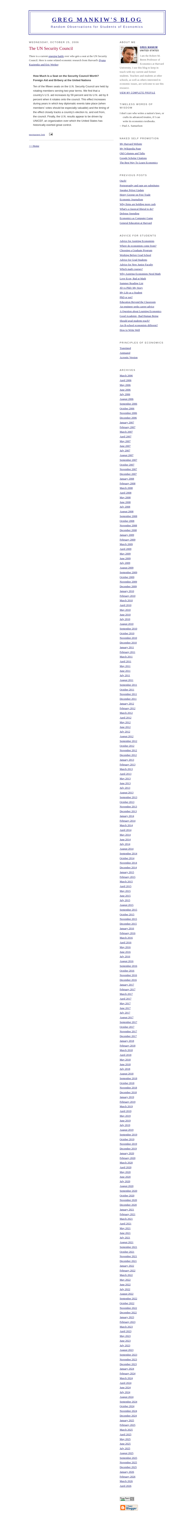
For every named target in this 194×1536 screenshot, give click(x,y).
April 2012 (126, 717)
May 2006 (125, 385)
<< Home (34, 145)
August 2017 (127, 1017)
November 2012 (128, 750)
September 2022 (128, 1298)
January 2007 (127, 422)
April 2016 (126, 942)
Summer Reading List (131, 283)
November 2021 (128, 1256)
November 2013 (128, 806)
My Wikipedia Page (130, 148)
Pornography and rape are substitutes (139, 185)
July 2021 (125, 1237)
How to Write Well (130, 330)
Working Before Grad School (135, 255)
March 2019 (126, 1106)
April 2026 (126, 1485)
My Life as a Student (131, 292)
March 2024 (126, 1378)
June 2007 (125, 445)
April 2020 (126, 1167)
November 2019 (128, 1143)
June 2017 (125, 1008)
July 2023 (125, 1345)
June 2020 (125, 1176)
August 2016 (127, 961)
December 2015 (128, 923)
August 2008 (127, 511)
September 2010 (128, 628)
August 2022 (127, 1293)
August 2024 (127, 1396)
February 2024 (127, 1373)
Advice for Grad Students (133, 259)
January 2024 (127, 1368)
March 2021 (126, 1218)
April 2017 (126, 998)
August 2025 (127, 1453)
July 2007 (125, 450)
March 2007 (126, 431)
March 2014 (126, 825)
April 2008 (126, 492)
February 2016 (127, 933)
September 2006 (128, 403)
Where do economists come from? (138, 245)
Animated (125, 352)
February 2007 (127, 427)
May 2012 (125, 722)
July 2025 (125, 1448)
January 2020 (127, 1153)
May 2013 (125, 778)
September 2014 (128, 853)
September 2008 (128, 516)
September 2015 (128, 909)
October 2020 (127, 1195)
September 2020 (128, 1190)
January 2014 (127, 816)
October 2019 (127, 1139)
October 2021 (127, 1251)
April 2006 (126, 380)
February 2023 (127, 1321)
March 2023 (126, 1326)
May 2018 (125, 1059)
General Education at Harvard (136, 222)
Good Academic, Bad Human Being (139, 316)
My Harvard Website (131, 143)
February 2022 (127, 1270)
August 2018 (127, 1073)
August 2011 (126, 680)
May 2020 (125, 1172)
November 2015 (128, 918)
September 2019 (128, 1134)
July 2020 (125, 1181)
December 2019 (128, 1148)
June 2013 (125, 783)
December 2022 (128, 1312)
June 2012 (125, 727)
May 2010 (125, 609)
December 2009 (128, 586)
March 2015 (126, 881)
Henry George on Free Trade (135, 194)
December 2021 (128, 1261)
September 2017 (128, 1022)
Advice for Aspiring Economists (137, 241)
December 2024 (128, 1415)
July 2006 (125, 394)
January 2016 (127, 928)
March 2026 (126, 1481)
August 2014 (127, 848)
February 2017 (127, 989)
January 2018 (127, 1040)
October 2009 (127, 577)
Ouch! (123, 180)
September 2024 (128, 1401)
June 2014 (125, 839)
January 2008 (127, 478)
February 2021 (127, 1214)
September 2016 (128, 965)
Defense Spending (129, 213)
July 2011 (125, 675)
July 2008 (125, 506)
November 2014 (128, 862)
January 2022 (127, 1265)
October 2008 (127, 520)
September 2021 (128, 1247)
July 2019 (125, 1125)
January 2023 (127, 1317)
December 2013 (128, 811)
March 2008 (126, 487)
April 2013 (126, 773)
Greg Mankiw (149, 47)
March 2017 (126, 993)
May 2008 (125, 497)
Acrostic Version (129, 357)
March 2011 (126, 656)
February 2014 (127, 820)
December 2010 (128, 642)
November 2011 (128, 694)
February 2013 (127, 764)
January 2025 (127, 1420)
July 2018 (125, 1068)
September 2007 (128, 459)
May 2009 (125, 553)
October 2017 (127, 1026)
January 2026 (127, 1471)
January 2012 (127, 703)
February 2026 (127, 1476)
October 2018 (127, 1083)
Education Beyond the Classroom (138, 302)
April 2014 (126, 830)
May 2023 (125, 1335)
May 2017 (125, 1003)
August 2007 (127, 455)
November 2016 (128, 975)
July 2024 (125, 1392)
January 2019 (127, 1097)
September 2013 (128, 797)
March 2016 (126, 937)
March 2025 (126, 1429)
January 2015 (127, 872)
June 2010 (125, 614)
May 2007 (125, 441)
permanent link (37, 134)
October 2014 (127, 858)
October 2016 (127, 970)
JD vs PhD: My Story (131, 287)
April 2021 (126, 1223)
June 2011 (125, 670)
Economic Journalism (131, 199)
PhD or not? (126, 297)
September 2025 (128, 1457)
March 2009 (126, 544)
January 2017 (127, 984)
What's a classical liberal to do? (137, 208)
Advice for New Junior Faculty (136, 264)
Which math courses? (131, 269)
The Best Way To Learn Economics (139, 162)
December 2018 (128, 1092)
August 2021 (127, 1242)
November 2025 (128, 1462)
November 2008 (128, 525)
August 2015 (127, 904)
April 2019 (126, 1111)
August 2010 (127, 623)
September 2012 (128, 741)
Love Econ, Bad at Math (133, 278)
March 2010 (126, 600)
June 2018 (125, 1064)
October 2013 (127, 802)
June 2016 (125, 951)
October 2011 (127, 689)
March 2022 (126, 1275)
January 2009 (127, 534)
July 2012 (125, 731)
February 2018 (127, 1045)
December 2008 (128, 530)
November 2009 (128, 581)
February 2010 (127, 595)
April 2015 (126, 886)
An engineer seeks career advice (137, 306)
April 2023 (126, 1331)
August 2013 (127, 792)
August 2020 (127, 1186)
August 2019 (127, 1129)
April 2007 (126, 436)
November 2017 (128, 1031)
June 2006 (125, 389)
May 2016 (125, 947)
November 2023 (128, 1359)
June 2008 (125, 502)
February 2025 (127, 1424)
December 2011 (128, 698)
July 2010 (125, 619)
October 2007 (127, 464)
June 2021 (125, 1233)
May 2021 (125, 1228)
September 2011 (128, 684)
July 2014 (125, 844)
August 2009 (127, 567)
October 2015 (127, 914)
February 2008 (127, 483)
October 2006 (127, 408)
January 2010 (127, 591)
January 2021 (127, 1209)
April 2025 (126, 1434)
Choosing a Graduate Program (136, 250)
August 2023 (127, 1349)
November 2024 (128, 1410)
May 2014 (125, 834)
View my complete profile (137, 93)
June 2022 (125, 1284)
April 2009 (126, 548)
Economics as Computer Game (136, 218)
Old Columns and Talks (132, 153)
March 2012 (126, 712)
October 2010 (127, 633)
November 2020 (128, 1200)
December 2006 (128, 417)
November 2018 (128, 1087)
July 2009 (125, 562)
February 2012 (127, 708)
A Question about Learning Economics (140, 311)
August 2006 (127, 399)
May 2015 (125, 890)
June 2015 (125, 895)
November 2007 (128, 469)
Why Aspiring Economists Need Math (140, 273)
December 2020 (128, 1204)
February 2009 (127, 539)
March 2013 (126, 769)
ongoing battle (56, 56)
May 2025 (125, 1439)
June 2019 (125, 1120)
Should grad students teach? (135, 320)
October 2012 (127, 745)
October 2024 (127, 1406)
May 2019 (125, 1115)
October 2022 (127, 1303)
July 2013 (125, 787)
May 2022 (125, 1279)
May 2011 (125, 666)
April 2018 (126, 1054)
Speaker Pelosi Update (132, 190)
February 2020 (127, 1158)
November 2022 (128, 1307)
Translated (125, 348)
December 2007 (128, 473)
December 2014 (128, 867)
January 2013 (127, 759)
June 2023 (125, 1340)
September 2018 (128, 1078)
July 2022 (125, 1289)
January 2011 (127, 647)
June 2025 (125, 1443)
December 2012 (128, 755)
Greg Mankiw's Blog (97, 19)
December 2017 (128, 1036)
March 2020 (126, 1162)
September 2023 (128, 1354)
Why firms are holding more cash (138, 204)
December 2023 (128, 1364)
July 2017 (125, 1012)
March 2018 (126, 1050)
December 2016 (128, 979)
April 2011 (125, 661)
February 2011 (127, 652)
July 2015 (125, 900)
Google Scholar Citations (133, 158)
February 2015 (127, 876)
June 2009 (125, 558)
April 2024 (126, 1382)
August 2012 (127, 736)
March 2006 (126, 375)
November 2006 (128, 413)
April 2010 (126, 605)
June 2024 (125, 1387)
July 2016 (125, 956)
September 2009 (128, 572)
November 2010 (128, 637)
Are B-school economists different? (139, 325)
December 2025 (128, 1467)
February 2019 (127, 1101)
